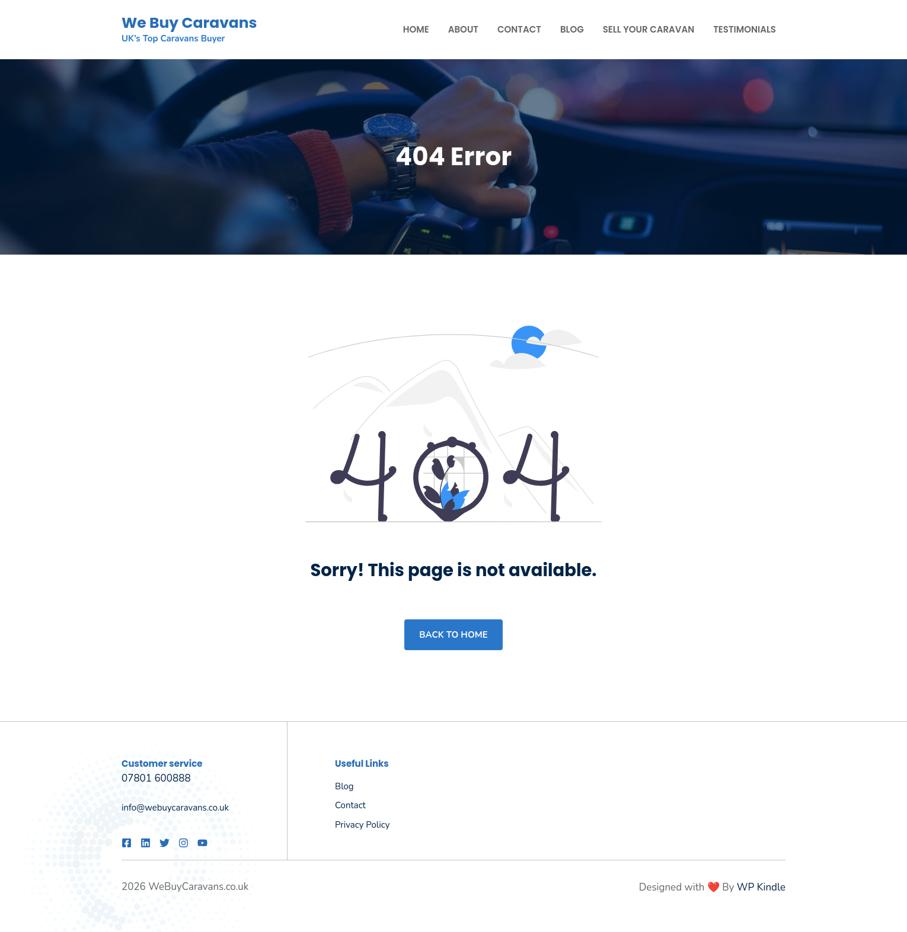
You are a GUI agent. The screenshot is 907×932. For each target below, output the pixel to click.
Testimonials (744, 29)
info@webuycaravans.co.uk (175, 808)
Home (416, 29)
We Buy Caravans (189, 22)
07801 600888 (156, 778)
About (463, 29)
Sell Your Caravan (648, 29)
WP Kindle (761, 887)
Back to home (453, 635)
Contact (519, 29)
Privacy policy (362, 825)
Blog (572, 29)
